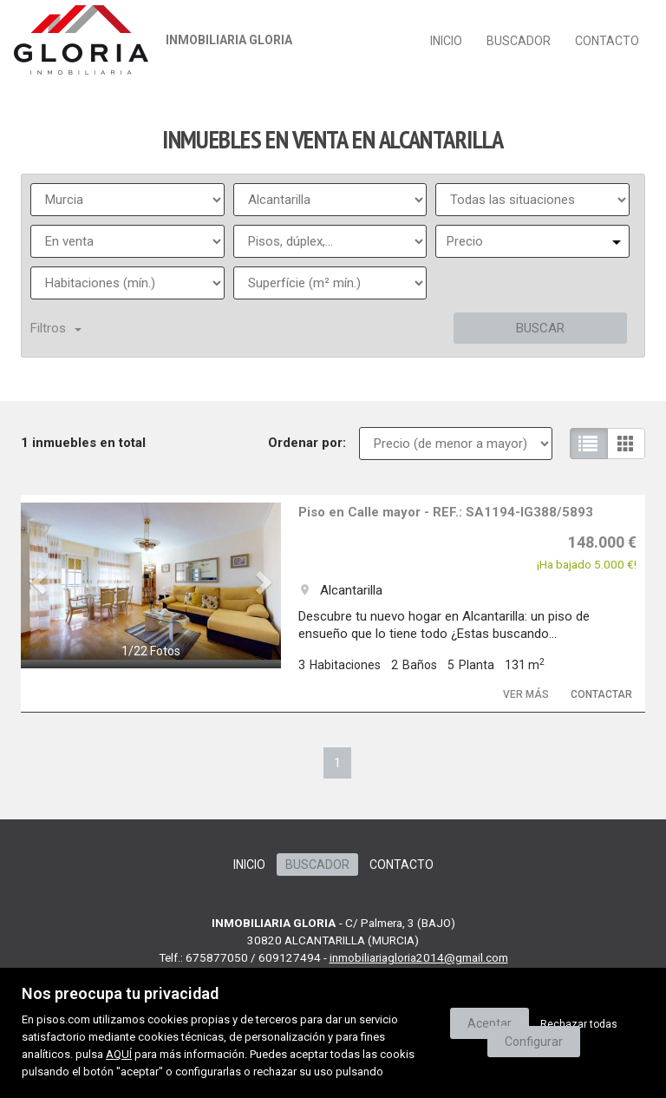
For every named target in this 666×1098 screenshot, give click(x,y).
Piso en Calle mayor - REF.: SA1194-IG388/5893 (445, 512)
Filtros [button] (56, 328)
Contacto (607, 41)
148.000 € (602, 542)
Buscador (518, 41)
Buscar (540, 328)
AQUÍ (119, 1054)
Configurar (534, 1042)
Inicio (446, 41)
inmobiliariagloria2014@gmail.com (419, 957)
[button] (40, 581)
